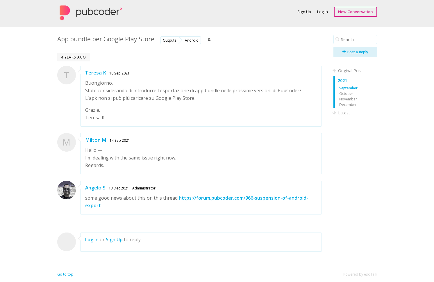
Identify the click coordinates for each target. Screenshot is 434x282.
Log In (322, 11)
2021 (342, 80)
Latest (341, 113)
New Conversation (355, 11)
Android (192, 40)
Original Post (347, 70)
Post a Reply (355, 51)
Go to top (65, 274)
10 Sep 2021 (119, 73)
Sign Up (304, 11)
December (348, 104)
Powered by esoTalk (360, 274)
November (348, 99)
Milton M (95, 139)
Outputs (169, 40)
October (346, 93)
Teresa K (95, 72)
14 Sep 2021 (120, 140)
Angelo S (95, 187)
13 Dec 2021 (119, 188)
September (348, 88)
